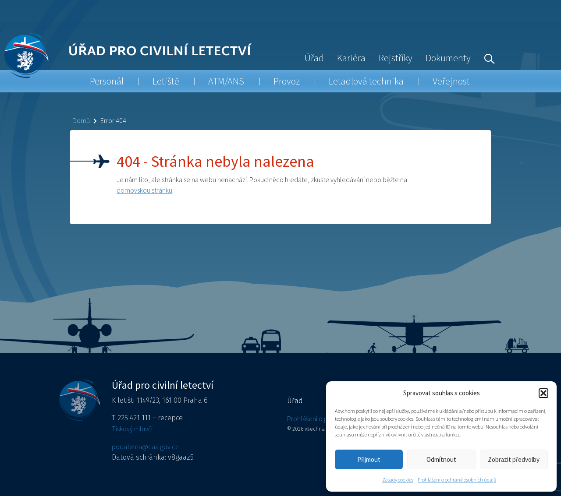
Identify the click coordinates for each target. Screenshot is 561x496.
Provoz (286, 81)
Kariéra (351, 58)
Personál (107, 81)
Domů (81, 120)
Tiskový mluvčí (132, 428)
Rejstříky (395, 58)
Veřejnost (451, 81)
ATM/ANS (226, 81)
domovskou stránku (144, 190)
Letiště (166, 81)
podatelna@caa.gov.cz (145, 446)
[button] (543, 393)
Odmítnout (441, 459)
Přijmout (368, 459)
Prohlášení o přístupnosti (322, 418)
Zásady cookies (397, 479)
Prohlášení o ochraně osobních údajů (457, 479)
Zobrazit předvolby (514, 459)
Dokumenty (448, 58)
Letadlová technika (366, 81)
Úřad (314, 58)
